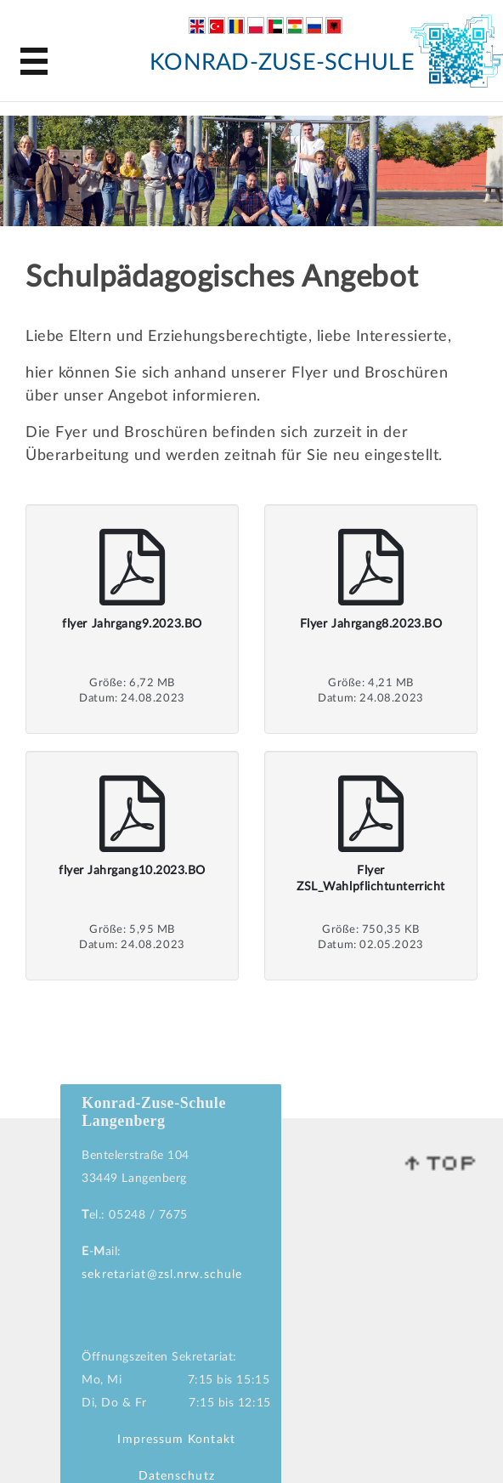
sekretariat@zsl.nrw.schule (162, 1275)
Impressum (150, 1440)
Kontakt (211, 1440)
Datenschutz (176, 1476)
